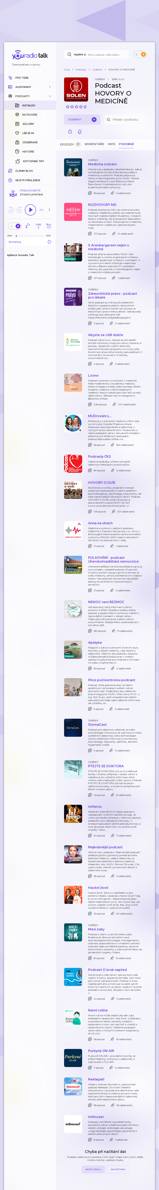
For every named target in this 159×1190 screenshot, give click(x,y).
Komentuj (30, 176)
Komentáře (94, 144)
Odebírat (82, 119)
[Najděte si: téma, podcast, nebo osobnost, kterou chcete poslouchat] (96, 54)
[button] (30, 86)
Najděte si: (80, 54)
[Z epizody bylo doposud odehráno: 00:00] (10, 170)
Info (111, 144)
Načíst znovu (93, 1169)
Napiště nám (118, 1169)
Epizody (70, 144)
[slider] (16, 170)
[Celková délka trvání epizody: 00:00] (49, 170)
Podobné (126, 144)
